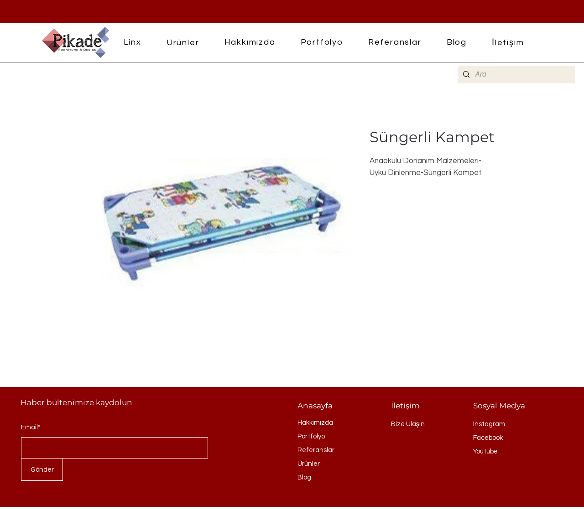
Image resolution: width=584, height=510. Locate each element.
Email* (31, 427)
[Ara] (515, 74)
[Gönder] (42, 469)
